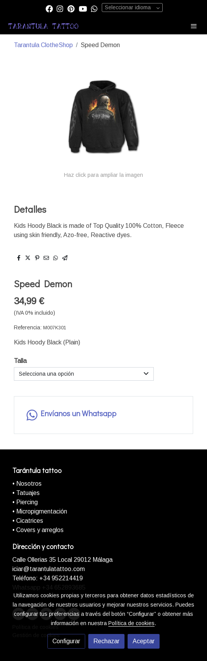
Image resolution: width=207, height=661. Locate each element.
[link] (43, 26)
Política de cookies (131, 623)
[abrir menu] (194, 25)
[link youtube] (83, 8)
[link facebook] (49, 8)
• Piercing (25, 502)
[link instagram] (60, 8)
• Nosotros (27, 483)
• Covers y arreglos (38, 530)
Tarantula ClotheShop (43, 45)
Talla (20, 361)
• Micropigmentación (39, 511)
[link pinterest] (71, 8)
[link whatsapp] (94, 8)
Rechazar (106, 641)
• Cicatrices (27, 520)
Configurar (66, 641)
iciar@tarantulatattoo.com (48, 569)
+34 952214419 (60, 578)
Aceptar (144, 641)
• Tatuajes (26, 493)
